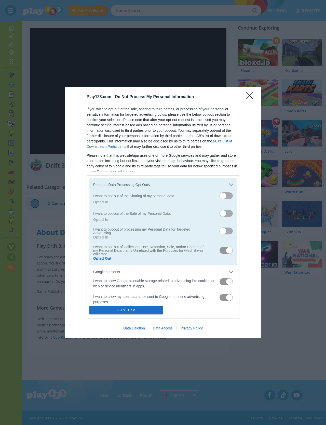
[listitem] (163, 184)
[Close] (251, 97)
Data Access (163, 328)
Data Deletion (134, 328)
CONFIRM (126, 310)
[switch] (226, 195)
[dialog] (163, 212)
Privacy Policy (192, 328)
